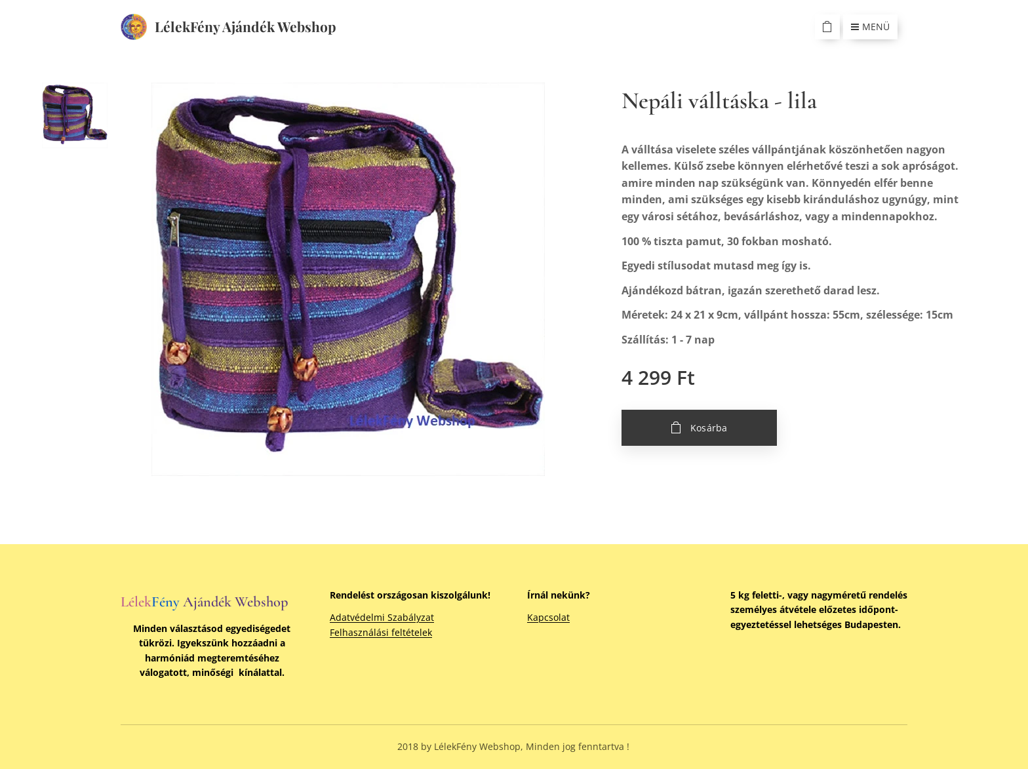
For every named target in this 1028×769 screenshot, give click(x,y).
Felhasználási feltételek (381, 632)
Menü (870, 26)
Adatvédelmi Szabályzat (382, 617)
